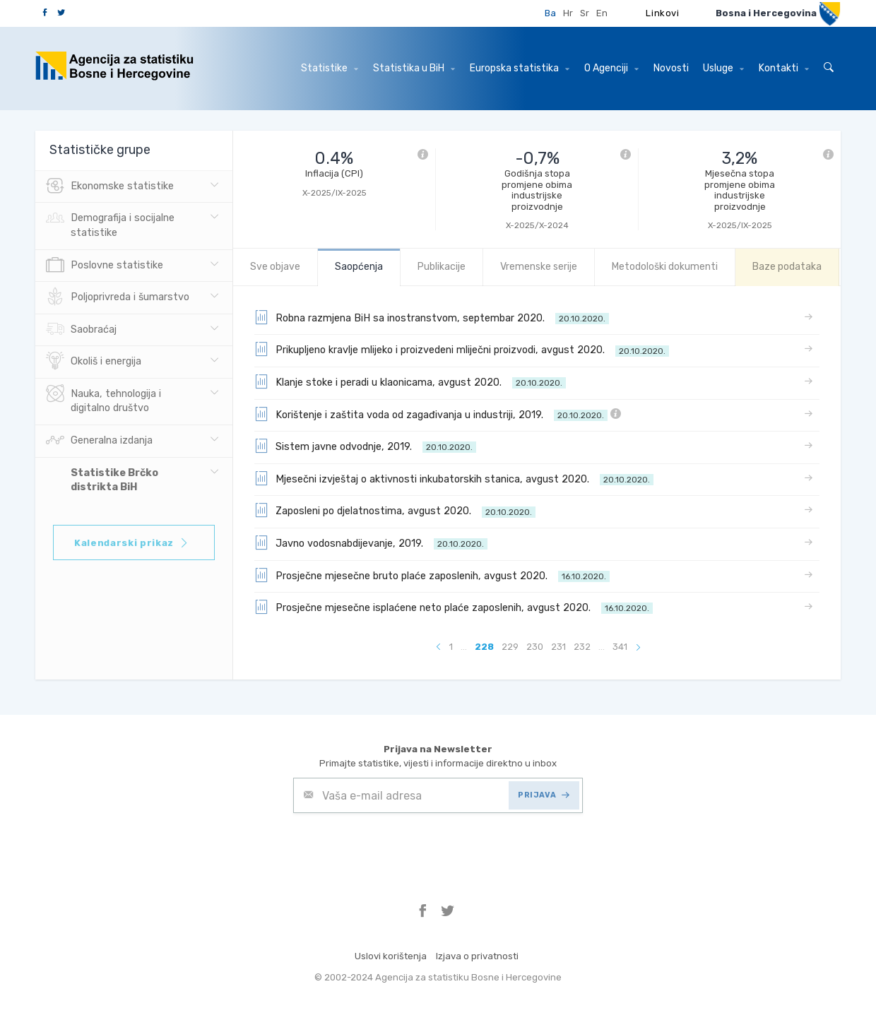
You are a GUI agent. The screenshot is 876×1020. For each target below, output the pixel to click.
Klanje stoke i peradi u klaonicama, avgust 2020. (410, 381)
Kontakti (784, 68)
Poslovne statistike (104, 265)
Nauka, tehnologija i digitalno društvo (103, 400)
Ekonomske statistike (110, 186)
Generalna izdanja (99, 441)
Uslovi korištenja (391, 956)
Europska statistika (519, 68)
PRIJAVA (543, 795)
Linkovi (663, 13)
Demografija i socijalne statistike (110, 224)
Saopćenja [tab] (359, 267)
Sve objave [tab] (275, 267)
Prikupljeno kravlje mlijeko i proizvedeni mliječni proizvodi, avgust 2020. (461, 349)
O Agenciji (611, 68)
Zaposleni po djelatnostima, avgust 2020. (394, 510)
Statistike (329, 68)
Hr (568, 13)
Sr (584, 13)
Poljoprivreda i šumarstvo (117, 297)
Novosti (671, 68)
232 (582, 646)
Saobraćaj (81, 330)
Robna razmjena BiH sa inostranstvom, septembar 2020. (431, 317)
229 (510, 646)
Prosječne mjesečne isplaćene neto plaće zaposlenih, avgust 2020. (453, 607)
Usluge (723, 68)
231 (558, 646)
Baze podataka (787, 267)
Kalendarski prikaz (131, 543)
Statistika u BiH (414, 68)
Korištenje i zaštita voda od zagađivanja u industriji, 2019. (437, 414)
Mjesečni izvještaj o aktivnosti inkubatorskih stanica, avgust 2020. (453, 478)
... (464, 646)
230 (534, 646)
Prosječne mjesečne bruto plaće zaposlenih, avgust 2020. (432, 575)
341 (619, 646)
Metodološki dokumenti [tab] (665, 267)
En (602, 13)
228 (484, 646)
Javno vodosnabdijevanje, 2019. (370, 542)
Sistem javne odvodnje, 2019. (365, 446)
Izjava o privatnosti (477, 956)
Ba (550, 13)
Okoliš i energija (93, 361)
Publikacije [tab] (442, 267)
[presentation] (400, 847)
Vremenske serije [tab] (538, 267)
